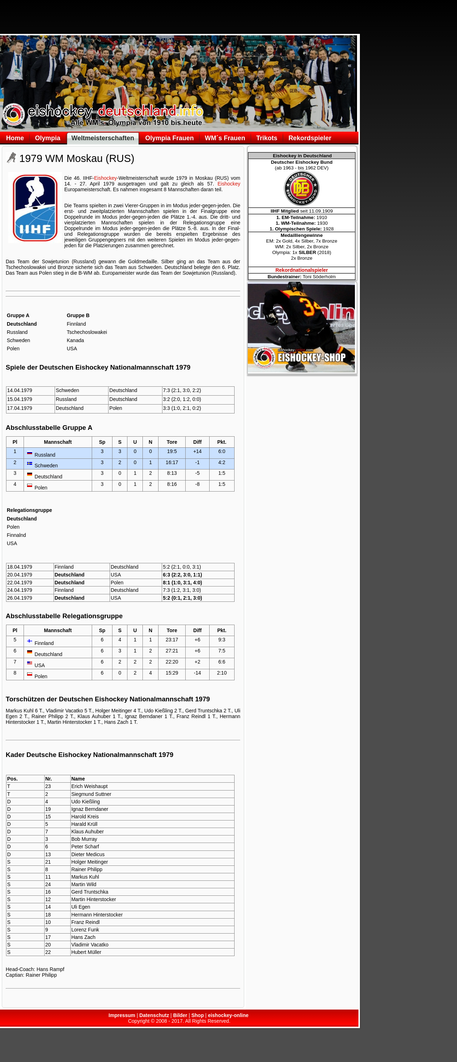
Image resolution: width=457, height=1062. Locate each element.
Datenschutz (154, 1015)
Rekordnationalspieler (301, 270)
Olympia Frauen (169, 138)
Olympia (47, 138)
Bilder (180, 1015)
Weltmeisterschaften (102, 138)
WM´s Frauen (225, 138)
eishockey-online (228, 1015)
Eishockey (105, 178)
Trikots (266, 138)
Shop (197, 1015)
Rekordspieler (309, 138)
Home (15, 138)
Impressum (122, 1015)
